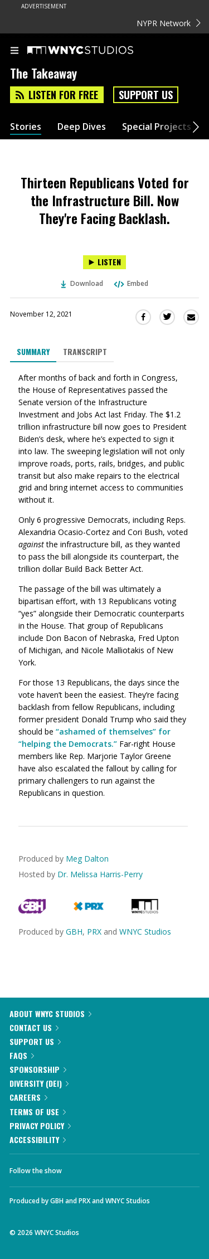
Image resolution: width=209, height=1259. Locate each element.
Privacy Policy (40, 1125)
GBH (74, 931)
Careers (28, 1097)
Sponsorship (37, 1069)
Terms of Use (37, 1111)
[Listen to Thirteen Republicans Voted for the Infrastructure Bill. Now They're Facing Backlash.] (104, 262)
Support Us (146, 95)
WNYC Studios (145, 931)
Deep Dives (81, 126)
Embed (130, 283)
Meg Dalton (87, 858)
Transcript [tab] (85, 351)
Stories (25, 126)
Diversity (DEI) (39, 1083)
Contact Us (34, 1027)
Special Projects (156, 126)
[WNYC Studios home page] (94, 51)
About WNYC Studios (50, 1013)
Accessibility (37, 1139)
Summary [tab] (33, 351)
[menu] (14, 51)
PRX (94, 931)
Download (82, 283)
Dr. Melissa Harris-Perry (100, 874)
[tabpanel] (104, 585)
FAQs (21, 1055)
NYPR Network (169, 23)
